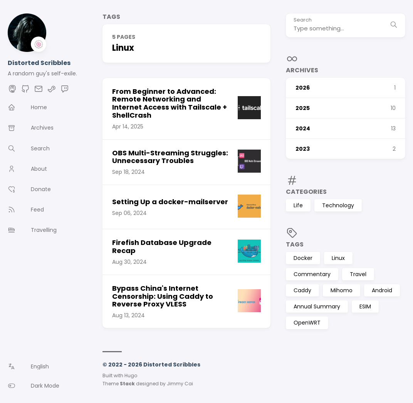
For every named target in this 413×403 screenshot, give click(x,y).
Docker (303, 258)
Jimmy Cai (180, 383)
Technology (338, 205)
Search (303, 20)
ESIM (365, 306)
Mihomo (342, 290)
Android (382, 290)
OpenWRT (307, 322)
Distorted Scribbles (39, 62)
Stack (127, 383)
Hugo (130, 375)
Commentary (312, 274)
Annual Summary (317, 306)
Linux (338, 258)
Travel (358, 274)
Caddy (302, 290)
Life (298, 205)
